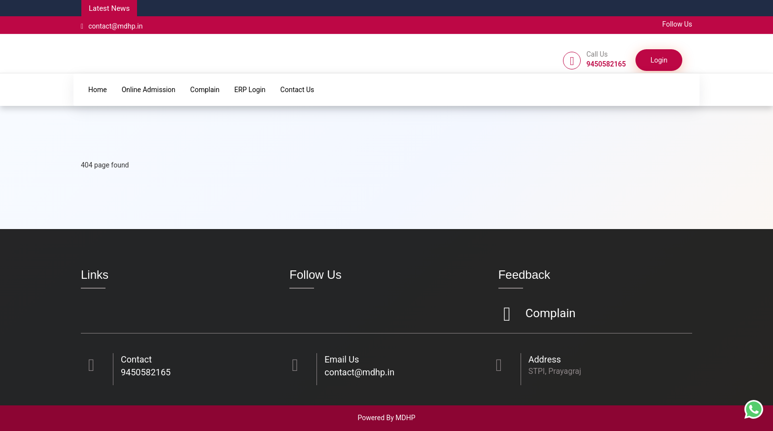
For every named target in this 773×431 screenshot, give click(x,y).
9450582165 (146, 372)
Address (544, 359)
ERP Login (249, 90)
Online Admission (149, 90)
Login (659, 60)
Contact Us (298, 90)
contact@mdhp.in (111, 26)
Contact (136, 359)
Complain (204, 90)
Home (97, 90)
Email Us (341, 359)
